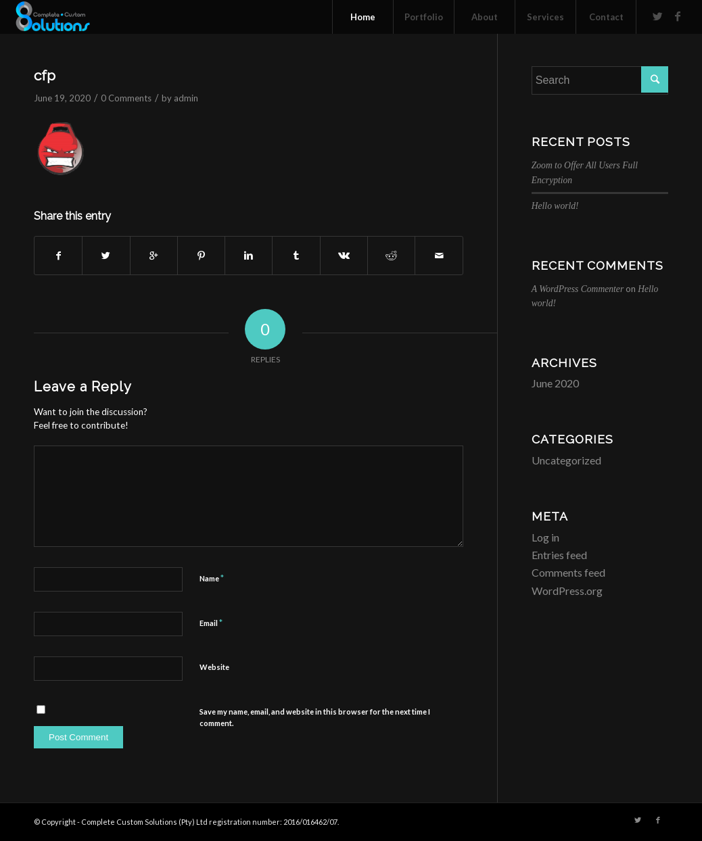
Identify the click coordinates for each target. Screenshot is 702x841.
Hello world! (555, 206)
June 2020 (555, 383)
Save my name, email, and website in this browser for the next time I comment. (315, 717)
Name (212, 578)
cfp (44, 75)
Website (214, 667)
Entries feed (559, 554)
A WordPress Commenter (578, 289)
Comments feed (568, 572)
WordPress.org (567, 590)
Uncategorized (566, 460)
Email (211, 622)
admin (186, 98)
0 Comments (126, 98)
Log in (545, 537)
